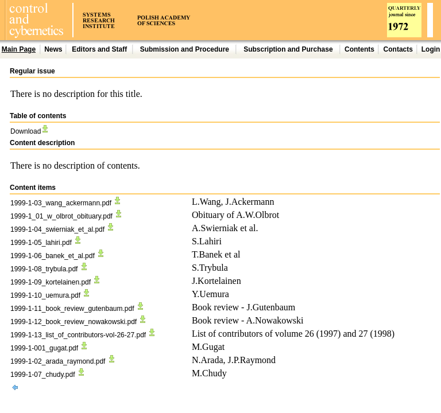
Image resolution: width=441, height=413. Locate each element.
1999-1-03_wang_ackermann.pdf (66, 203)
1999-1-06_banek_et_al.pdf (58, 256)
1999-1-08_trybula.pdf (49, 269)
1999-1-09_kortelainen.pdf (56, 282)
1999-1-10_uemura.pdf (50, 295)
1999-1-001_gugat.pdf (49, 348)
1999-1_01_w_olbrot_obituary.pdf (66, 216)
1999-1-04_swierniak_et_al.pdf (62, 229)
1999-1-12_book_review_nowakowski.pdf (79, 322)
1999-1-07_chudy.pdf (48, 375)
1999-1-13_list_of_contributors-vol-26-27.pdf (83, 335)
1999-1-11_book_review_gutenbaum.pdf (77, 309)
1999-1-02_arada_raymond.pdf (63, 361)
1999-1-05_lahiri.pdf (46, 243)
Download (30, 131)
